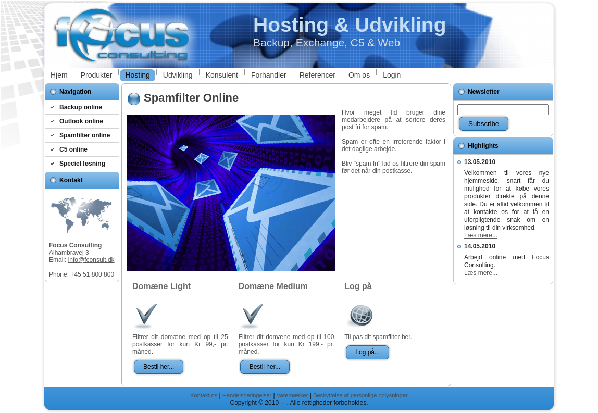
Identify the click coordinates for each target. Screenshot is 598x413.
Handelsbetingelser (246, 395)
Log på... (367, 352)
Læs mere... (480, 235)
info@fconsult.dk (91, 260)
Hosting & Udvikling (349, 25)
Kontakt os (203, 395)
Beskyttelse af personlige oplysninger (360, 395)
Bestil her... (158, 366)
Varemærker (292, 395)
